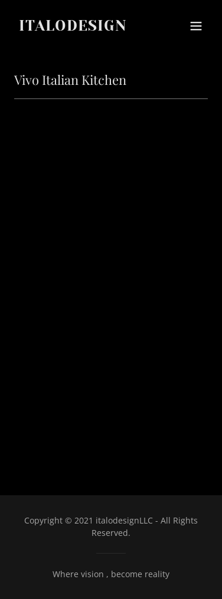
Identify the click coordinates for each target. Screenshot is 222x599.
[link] (82, 27)
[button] (196, 26)
